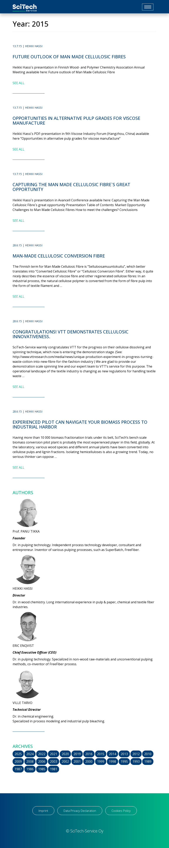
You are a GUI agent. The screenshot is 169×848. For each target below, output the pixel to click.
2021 (53, 754)
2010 (147, 754)
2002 (65, 761)
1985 (41, 769)
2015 (100, 754)
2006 (41, 761)
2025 (18, 754)
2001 (77, 761)
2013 (124, 754)
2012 (136, 754)
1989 (147, 761)
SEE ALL (18, 83)
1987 (18, 769)
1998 (112, 761)
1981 (53, 769)
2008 (30, 761)
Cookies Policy (121, 811)
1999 (100, 761)
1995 (124, 761)
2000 (88, 761)
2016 (88, 754)
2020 (65, 754)
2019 (77, 754)
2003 (53, 761)
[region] (52, 816)
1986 (30, 769)
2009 (18, 761)
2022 (41, 754)
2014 (112, 754)
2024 (30, 754)
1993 (136, 761)
